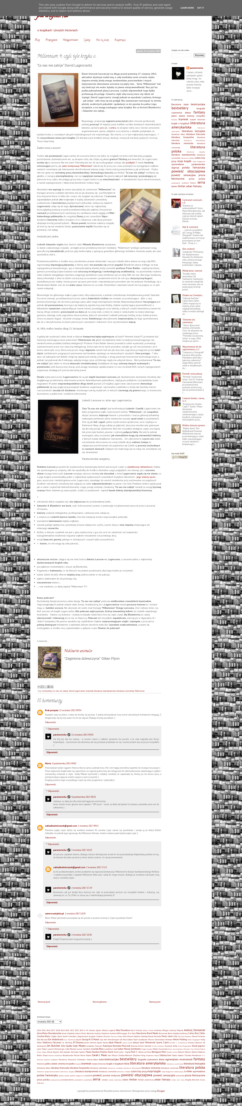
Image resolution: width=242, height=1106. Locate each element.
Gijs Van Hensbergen (109, 1039)
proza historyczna (195, 1075)
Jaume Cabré (162, 1042)
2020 (67, 1030)
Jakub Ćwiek (127, 1042)
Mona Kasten (53, 1052)
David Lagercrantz (77, 691)
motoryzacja (179, 1071)
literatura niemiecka (182, 143)
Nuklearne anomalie (78, 651)
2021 (72, 1030)
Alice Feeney (136, 1030)
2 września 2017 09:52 (88, 825)
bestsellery (47, 691)
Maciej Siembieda (132, 1048)
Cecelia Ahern (43, 1036)
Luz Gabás (119, 1048)
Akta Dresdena (123, 1030)
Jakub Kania (102, 1042)
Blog (37, 40)
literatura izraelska (115, 1068)
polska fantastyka (193, 167)
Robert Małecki (198, 1052)
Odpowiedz (50, 722)
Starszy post (154, 1001)
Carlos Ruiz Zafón (196, 1033)
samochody (88, 1080)
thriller (181, 186)
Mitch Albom (42, 1052)
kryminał (89, 691)
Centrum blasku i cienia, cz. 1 (193, 399)
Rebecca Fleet (144, 1052)
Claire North (62, 1036)
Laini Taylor (42, 1049)
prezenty (180, 1075)
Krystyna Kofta (171, 1046)
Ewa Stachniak (69, 1039)
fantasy (199, 112)
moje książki (184, 161)
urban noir (175, 1080)
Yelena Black (92, 1059)
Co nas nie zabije (60, 691)
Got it (200, 8)
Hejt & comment (190, 227)
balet (186, 104)
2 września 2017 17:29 (81, 887)
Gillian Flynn (132, 1039)
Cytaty (87, 40)
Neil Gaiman (65, 1052)
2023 (81, 1030)
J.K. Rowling (67, 1042)
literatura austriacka (175, 1064)
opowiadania (177, 164)
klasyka (174, 119)
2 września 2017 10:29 (75, 913)
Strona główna (100, 1001)
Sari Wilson (113, 1055)
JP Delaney (78, 1042)
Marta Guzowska (160, 1049)
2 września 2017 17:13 (96, 867)
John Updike (66, 1045)
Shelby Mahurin (125, 1055)
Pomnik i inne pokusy (192, 373)
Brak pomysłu (51, 710)
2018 (58, 1030)
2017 (53, 1030)
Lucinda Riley (97, 1048)
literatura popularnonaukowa (48, 1071)
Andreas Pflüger (161, 1030)
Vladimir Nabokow (51, 1059)
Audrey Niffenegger (118, 1033)
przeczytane (54, 1080)
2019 (63, 1030)
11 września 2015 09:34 (70, 710)
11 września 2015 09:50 (82, 734)
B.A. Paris (132, 1033)
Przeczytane (51, 40)
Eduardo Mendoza (184, 1036)
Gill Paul (123, 1039)
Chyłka (53, 1036)
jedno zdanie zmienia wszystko (188, 115)
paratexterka (59, 734)
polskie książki (64, 1075)
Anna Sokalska (68, 1033)
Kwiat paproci (198, 1045)
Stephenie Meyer (152, 1055)
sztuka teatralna (115, 1080)
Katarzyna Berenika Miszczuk (116, 1045)
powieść (97, 1075)
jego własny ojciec (146, 476)
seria (201, 182)
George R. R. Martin (90, 1039)
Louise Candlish (83, 1049)
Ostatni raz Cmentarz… (193, 295)
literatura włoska (187, 158)
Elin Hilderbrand (55, 1039)
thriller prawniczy (146, 1079)
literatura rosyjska (196, 152)
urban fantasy (194, 186)
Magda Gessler (146, 1049)
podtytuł (130, 162)
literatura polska (192, 1067)
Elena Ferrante (198, 1036)
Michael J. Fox (188, 1049)
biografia (201, 108)
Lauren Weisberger (56, 1049)
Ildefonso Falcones (52, 1042)
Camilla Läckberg (180, 1033)
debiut (188, 112)
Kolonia (134, 1046)
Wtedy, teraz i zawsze (192, 270)
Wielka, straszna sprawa (193, 425)
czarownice (176, 112)
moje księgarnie (199, 161)
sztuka (105, 1079)
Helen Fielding (180, 1039)
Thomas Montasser (192, 1055)
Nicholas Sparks (78, 1052)
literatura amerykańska (188, 125)
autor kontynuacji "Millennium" (77, 165)
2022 (77, 1030)
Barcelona (176, 104)
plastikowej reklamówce (140, 466)
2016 (48, 1030)
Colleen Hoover (103, 1036)
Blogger (161, 1091)
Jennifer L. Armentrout (178, 1042)
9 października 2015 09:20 (83, 796)
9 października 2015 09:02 (64, 763)
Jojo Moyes (79, 1045)
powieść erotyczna (111, 1075)
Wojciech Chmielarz (77, 1059)
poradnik (88, 1075)
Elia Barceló (42, 1039)
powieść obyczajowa (188, 171)
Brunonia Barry (165, 1033)
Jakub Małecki (115, 1042)
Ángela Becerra (192, 1079)
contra (112, 127)
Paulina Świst (106, 1052)
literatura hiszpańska (182, 137)
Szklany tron (165, 1055)
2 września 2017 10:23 (81, 850)
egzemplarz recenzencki (179, 1059)
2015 (44, 1030)
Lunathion (108, 1049)
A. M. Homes (89, 1030)
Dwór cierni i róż (169, 1036)
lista (126, 1063)
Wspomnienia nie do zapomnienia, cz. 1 (191, 348)
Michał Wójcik (199, 1049)
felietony (41, 1063)
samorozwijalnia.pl (54, 913)
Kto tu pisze (102, 40)
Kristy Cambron (158, 1046)
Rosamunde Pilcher (71, 1055)
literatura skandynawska (105, 691)
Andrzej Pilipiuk (176, 1030)
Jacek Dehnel (90, 1042)
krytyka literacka (197, 119)
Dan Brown (128, 1036)
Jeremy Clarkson (195, 1042)
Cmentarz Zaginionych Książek (81, 1036)
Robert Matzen (184, 1052)
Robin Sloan (42, 1055)
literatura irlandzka (98, 1068)
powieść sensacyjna (183, 175)
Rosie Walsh (85, 1055)
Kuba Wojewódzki (185, 1046)
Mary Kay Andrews (175, 1049)
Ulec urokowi (188, 248)
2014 (39, 1030)
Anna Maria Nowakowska (49, 1033)
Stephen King (139, 1055)
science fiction (189, 183)
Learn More (187, 8)
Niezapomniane (70, 40)
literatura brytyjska (193, 131)
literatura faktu (178, 134)
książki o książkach (180, 123)
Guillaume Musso (146, 1039)
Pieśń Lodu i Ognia (122, 1052)
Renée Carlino (172, 1052)
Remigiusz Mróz (159, 1052)
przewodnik (175, 183)
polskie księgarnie (77, 1075)
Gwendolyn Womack (164, 1039)
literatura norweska (169, 1068)
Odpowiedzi (53, 728)
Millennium (140, 691)
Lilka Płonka (70, 1049)
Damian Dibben (117, 1036)
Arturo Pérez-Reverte (84, 1033)
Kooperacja (120, 40)
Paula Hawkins (93, 1052)
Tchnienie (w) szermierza (188, 321)
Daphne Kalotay (141, 1036)
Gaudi (78, 1039)
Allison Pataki (148, 1030)
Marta (48, 763)
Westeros (63, 1059)
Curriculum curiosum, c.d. (192, 201)
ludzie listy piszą (139, 1071)
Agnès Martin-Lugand (105, 1030)
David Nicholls (154, 1036)
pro (102, 127)
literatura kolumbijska (194, 140)
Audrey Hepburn (101, 1033)
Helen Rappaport (193, 1039)
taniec (174, 186)
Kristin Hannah (144, 1046)
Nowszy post (44, 1001)
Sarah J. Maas (99, 1055)
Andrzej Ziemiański (194, 1030)
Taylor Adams (178, 1055)
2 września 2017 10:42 (81, 934)
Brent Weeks (152, 1033)
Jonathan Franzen (94, 1046)
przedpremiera (66, 1079)
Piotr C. (134, 1052)
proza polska (197, 178)
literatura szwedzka (125, 691)
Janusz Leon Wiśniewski (144, 1042)
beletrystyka (198, 104)
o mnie (188, 1071)
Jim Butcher (53, 1045)
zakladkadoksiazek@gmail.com (61, 825)
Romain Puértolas (55, 1055)
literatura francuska (195, 134)
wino (182, 1080)
